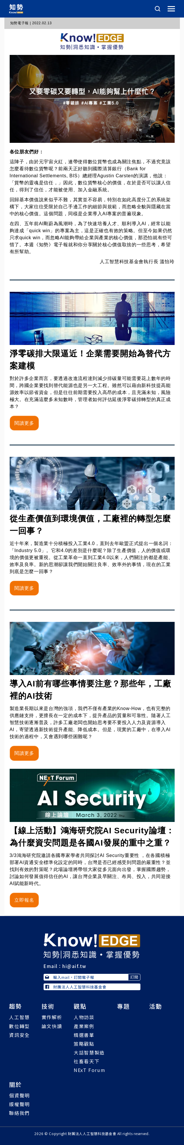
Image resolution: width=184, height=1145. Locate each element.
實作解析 (52, 1017)
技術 (48, 1006)
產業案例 (84, 1026)
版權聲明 (19, 1104)
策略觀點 (84, 1043)
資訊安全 (19, 1034)
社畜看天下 (86, 1061)
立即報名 (24, 900)
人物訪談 (84, 1017)
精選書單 (84, 1034)
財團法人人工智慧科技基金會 (75, 987)
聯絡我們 (19, 1112)
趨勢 (15, 1006)
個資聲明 (19, 1095)
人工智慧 (19, 1017)
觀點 (80, 1006)
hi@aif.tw (74, 966)
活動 (155, 1006)
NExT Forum (89, 1069)
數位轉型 (19, 1026)
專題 (123, 1006)
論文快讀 (52, 1026)
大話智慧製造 (89, 1052)
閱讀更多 (24, 423)
